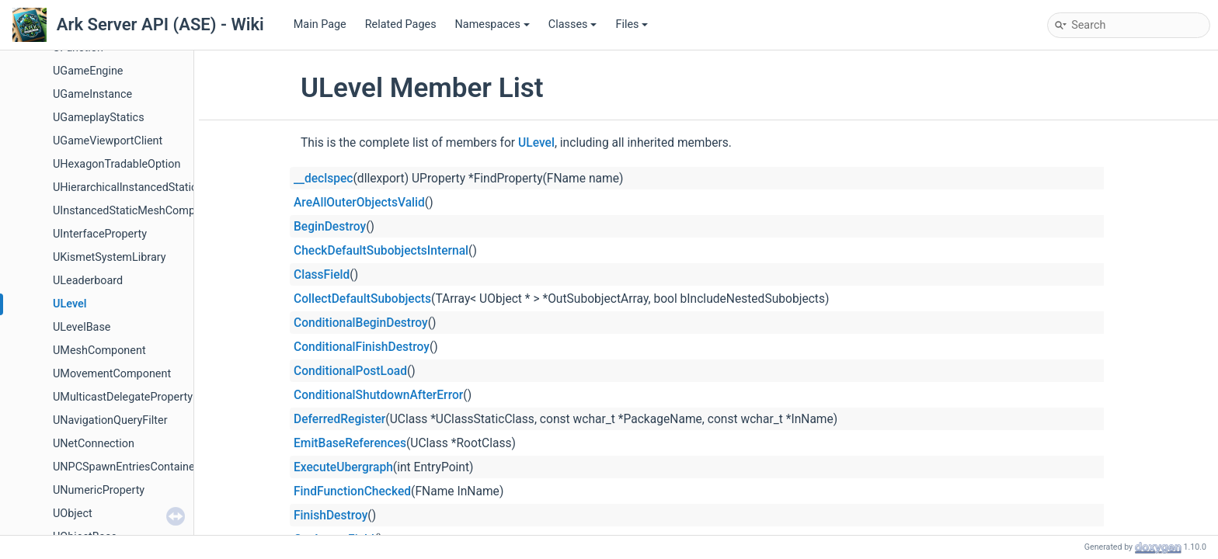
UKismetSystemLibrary (109, 257)
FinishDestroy (330, 516)
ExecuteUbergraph (343, 467)
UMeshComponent (99, 350)
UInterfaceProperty (100, 234)
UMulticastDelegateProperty (123, 397)
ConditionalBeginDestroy (361, 323)
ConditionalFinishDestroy (362, 347)
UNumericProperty (98, 490)
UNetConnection (93, 443)
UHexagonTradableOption (116, 164)
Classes (572, 24)
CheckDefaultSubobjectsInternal (381, 251)
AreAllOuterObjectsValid (359, 203)
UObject (72, 513)
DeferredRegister (339, 419)
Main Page (320, 24)
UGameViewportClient (107, 141)
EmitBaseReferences (350, 443)
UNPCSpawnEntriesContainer (126, 467)
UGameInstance (92, 94)
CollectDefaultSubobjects (362, 299)
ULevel (69, 304)
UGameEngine (88, 71)
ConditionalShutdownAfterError (378, 395)
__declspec (323, 179)
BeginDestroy (330, 227)
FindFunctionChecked (352, 491)
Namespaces (492, 24)
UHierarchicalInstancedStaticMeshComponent (168, 187)
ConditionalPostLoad (350, 371)
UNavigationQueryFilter (110, 420)
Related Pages (401, 24)
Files (631, 24)
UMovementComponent (112, 373)
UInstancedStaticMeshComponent (138, 210)
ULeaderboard (88, 280)
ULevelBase (81, 327)
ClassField (322, 275)
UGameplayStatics (98, 117)
